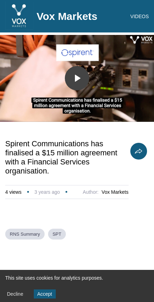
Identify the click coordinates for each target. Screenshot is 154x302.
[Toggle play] (77, 78)
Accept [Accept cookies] (44, 294)
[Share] (138, 151)
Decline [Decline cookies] (15, 294)
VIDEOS (139, 16)
